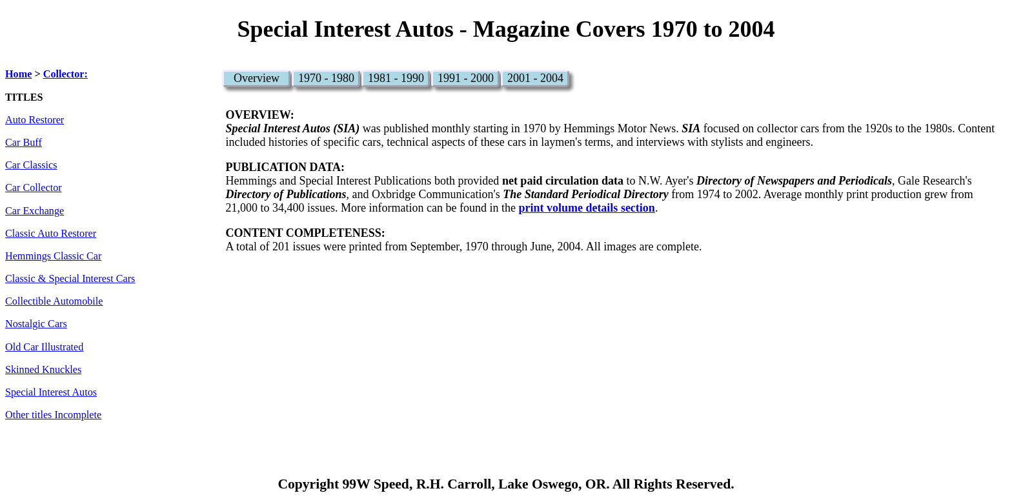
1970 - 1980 (326, 78)
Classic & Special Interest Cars (70, 279)
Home (18, 74)
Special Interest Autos (51, 392)
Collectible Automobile (54, 301)
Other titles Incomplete (53, 415)
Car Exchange (34, 211)
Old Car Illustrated (44, 347)
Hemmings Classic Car (53, 256)
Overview (256, 78)
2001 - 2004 (535, 78)
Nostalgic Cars (36, 324)
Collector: (65, 74)
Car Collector (33, 188)
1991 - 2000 (466, 78)
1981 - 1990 (396, 78)
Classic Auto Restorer (50, 233)
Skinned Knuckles (43, 370)
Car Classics (31, 165)
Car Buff (23, 142)
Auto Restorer (34, 120)
